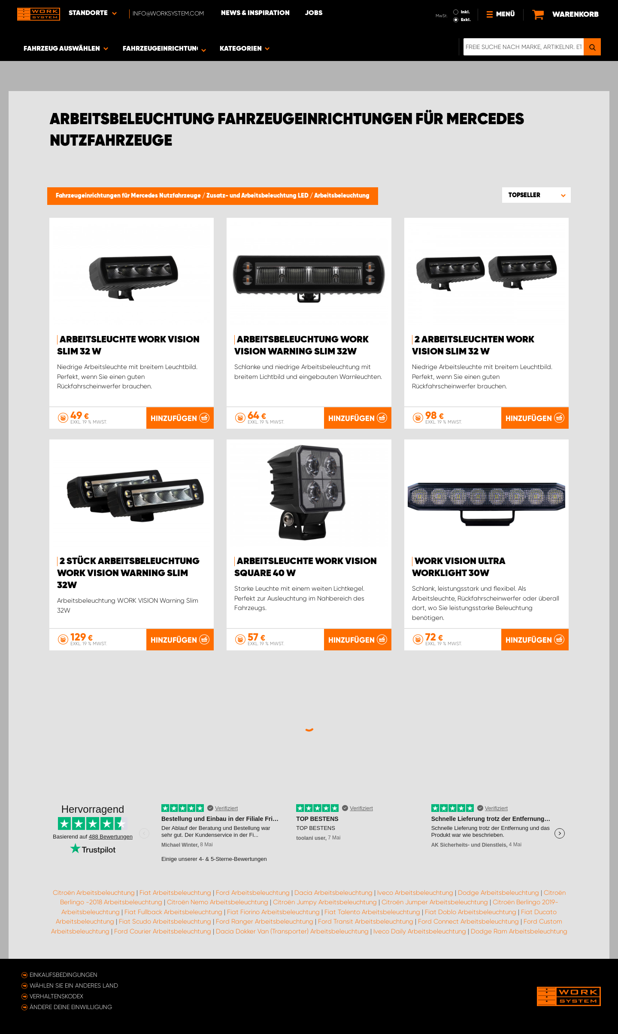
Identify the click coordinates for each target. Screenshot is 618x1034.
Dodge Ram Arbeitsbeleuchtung (519, 931)
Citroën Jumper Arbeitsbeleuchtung (435, 902)
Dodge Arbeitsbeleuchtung (498, 893)
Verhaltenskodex (56, 996)
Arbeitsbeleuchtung (342, 196)
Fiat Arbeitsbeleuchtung (175, 893)
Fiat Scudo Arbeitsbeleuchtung (165, 921)
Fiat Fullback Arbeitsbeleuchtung (173, 912)
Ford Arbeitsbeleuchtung (253, 893)
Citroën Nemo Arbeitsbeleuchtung (217, 902)
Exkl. (466, 20)
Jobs (313, 13)
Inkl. (465, 12)
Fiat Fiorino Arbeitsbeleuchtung (273, 912)
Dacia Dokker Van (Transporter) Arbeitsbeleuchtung (292, 931)
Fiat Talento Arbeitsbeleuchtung (372, 912)
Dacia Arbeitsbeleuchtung (333, 893)
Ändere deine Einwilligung (71, 1006)
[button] (536, 195)
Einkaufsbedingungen (63, 974)
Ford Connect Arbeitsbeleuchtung (468, 921)
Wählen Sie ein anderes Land (74, 985)
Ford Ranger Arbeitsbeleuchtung (264, 921)
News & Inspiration (255, 13)
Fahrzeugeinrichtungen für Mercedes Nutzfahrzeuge (129, 196)
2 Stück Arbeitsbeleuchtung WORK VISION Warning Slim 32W (128, 573)
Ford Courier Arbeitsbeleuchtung (162, 931)
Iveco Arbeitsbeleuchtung (415, 893)
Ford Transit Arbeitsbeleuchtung (365, 921)
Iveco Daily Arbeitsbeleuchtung (419, 931)
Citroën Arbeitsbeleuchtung (94, 893)
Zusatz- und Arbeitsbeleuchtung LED (258, 196)
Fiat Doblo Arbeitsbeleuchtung (470, 912)
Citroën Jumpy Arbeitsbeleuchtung (325, 902)
